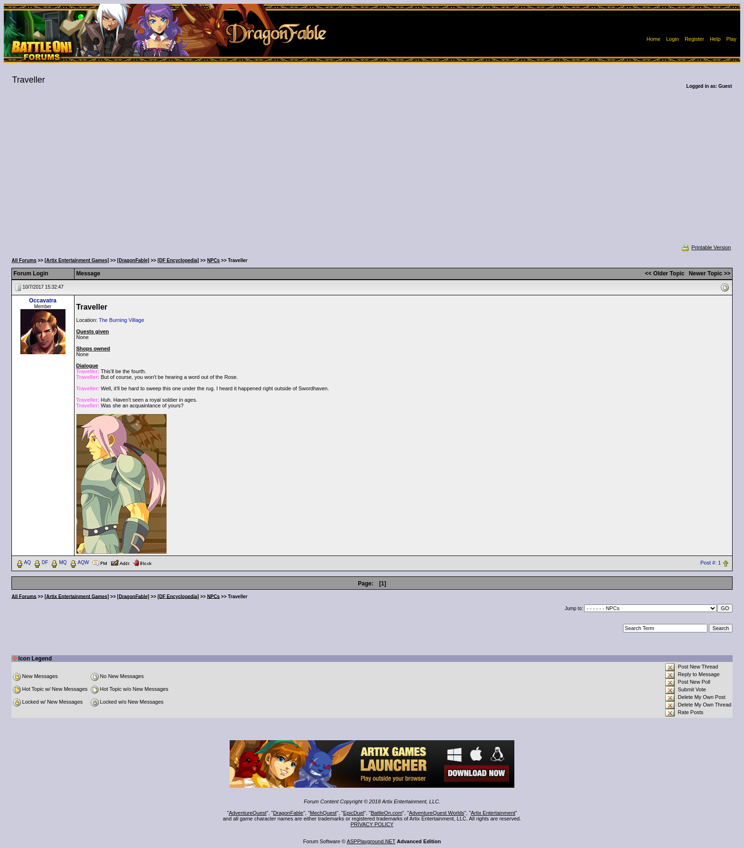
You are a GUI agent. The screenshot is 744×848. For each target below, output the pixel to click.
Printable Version (706, 247)
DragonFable (288, 813)
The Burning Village (121, 320)
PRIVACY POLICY (372, 824)
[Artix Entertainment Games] (77, 260)
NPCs (213, 260)
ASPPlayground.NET (371, 841)
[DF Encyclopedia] (178, 260)
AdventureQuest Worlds (437, 813)
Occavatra (42, 300)
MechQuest (323, 813)
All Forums (24, 260)
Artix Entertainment (493, 813)
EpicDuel (353, 813)
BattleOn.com (386, 813)
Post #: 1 (710, 562)
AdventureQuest (248, 813)
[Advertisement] (372, 172)
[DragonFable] (133, 260)
